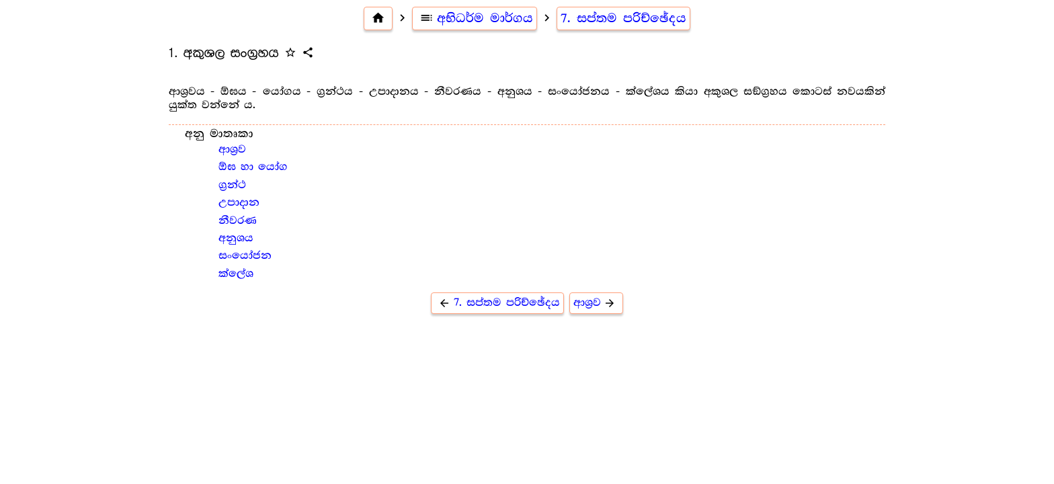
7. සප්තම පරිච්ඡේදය (623, 18)
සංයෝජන (245, 255)
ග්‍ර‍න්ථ (232, 185)
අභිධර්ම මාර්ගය (474, 18)
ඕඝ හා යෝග (253, 167)
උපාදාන (238, 202)
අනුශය (235, 238)
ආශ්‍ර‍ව (232, 149)
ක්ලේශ (235, 274)
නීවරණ (237, 220)
